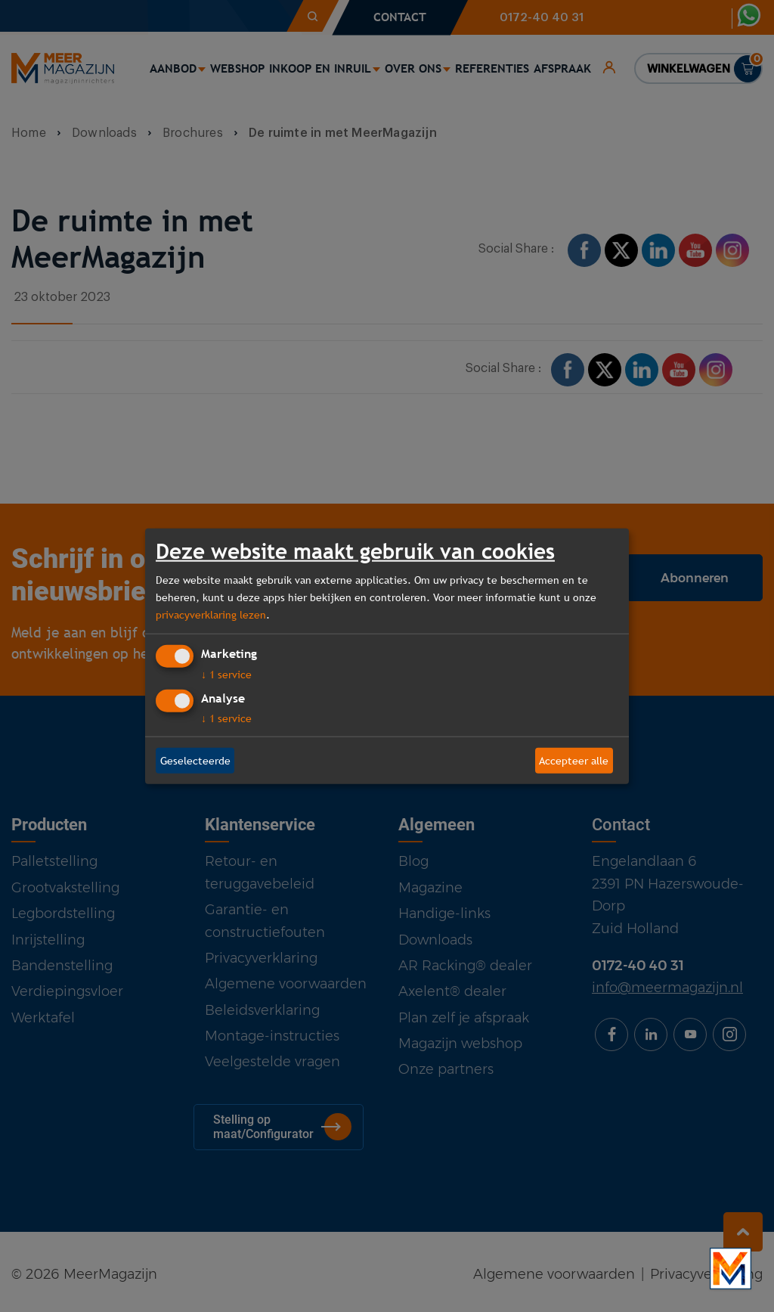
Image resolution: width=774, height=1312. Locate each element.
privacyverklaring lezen (211, 614)
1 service (226, 674)
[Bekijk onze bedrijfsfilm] (730, 1268)
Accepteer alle (573, 760)
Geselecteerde (195, 760)
